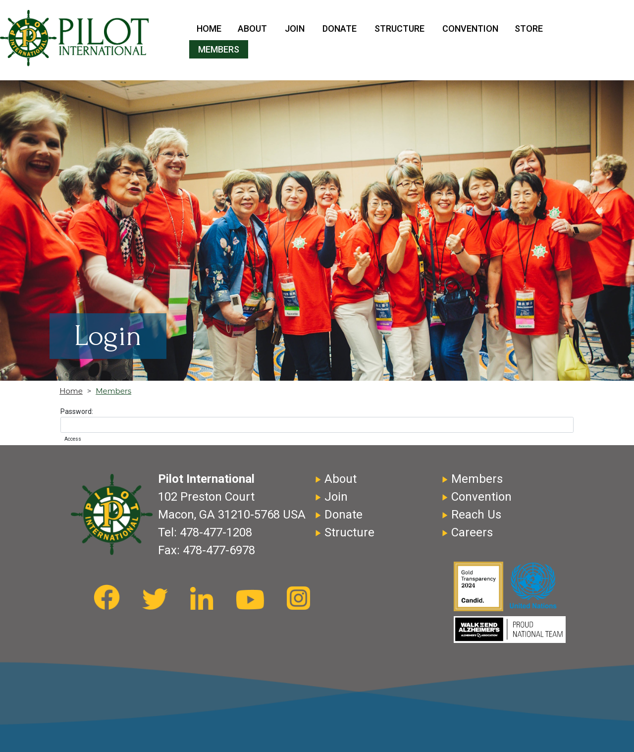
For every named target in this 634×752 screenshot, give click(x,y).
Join (295, 28)
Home (209, 28)
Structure (399, 28)
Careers (472, 532)
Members (218, 49)
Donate (339, 28)
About (252, 28)
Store (529, 28)
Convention (470, 28)
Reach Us (476, 514)
